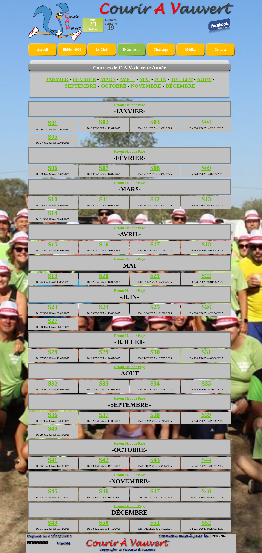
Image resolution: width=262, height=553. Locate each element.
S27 (52, 320)
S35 (206, 383)
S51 (155, 522)
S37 (103, 414)
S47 (155, 491)
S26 (206, 307)
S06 (52, 167)
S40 (52, 428)
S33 (103, 383)
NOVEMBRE (146, 86)
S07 (103, 167)
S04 (206, 121)
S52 (206, 522)
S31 (206, 352)
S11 (103, 199)
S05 (52, 136)
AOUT (204, 79)
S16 (103, 244)
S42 (103, 459)
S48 (206, 491)
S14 (52, 213)
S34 (155, 383)
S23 (52, 307)
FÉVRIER (84, 79)
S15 (52, 244)
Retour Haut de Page (129, 105)
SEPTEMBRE (81, 86)
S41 (52, 459)
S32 (52, 383)
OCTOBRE (114, 86)
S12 (155, 199)
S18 (206, 244)
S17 (155, 244)
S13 (206, 199)
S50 (103, 522)
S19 (52, 275)
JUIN (160, 79)
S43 (155, 459)
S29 (103, 352)
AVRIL (127, 79)
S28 (52, 352)
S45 (52, 491)
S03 (155, 121)
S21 (155, 275)
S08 (155, 167)
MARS (108, 79)
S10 (52, 199)
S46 (103, 491)
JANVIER (57, 79)
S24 (103, 307)
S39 (206, 414)
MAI (144, 79)
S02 (103, 121)
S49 (52, 522)
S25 (155, 307)
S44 (206, 459)
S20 (103, 275)
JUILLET (182, 79)
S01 (52, 122)
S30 (155, 352)
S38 (155, 414)
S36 (52, 414)
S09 (206, 167)
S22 (206, 275)
